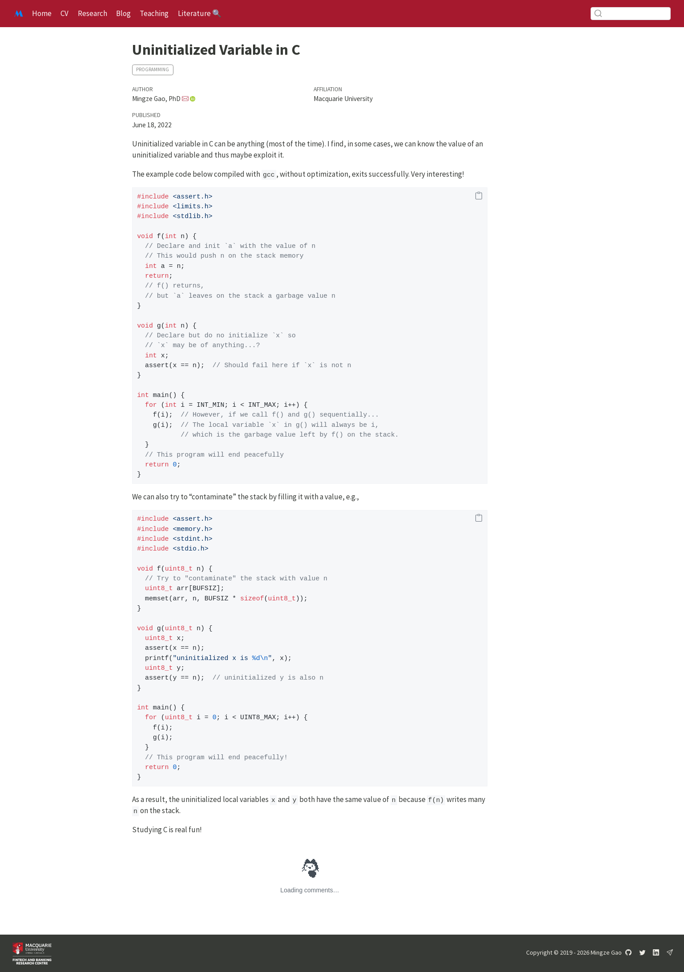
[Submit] (598, 13)
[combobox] (631, 13)
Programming (152, 69)
